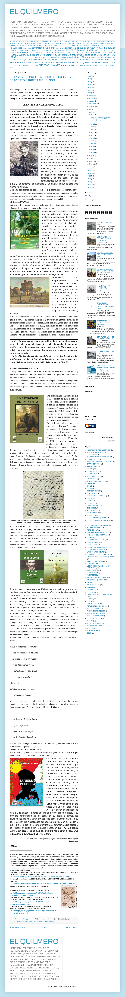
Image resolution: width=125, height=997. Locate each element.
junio (91, 112)
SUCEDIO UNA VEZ (49, 65)
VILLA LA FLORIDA (109, 65)
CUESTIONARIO (95, 46)
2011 (89, 181)
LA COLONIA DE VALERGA (96, 549)
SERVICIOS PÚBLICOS (31, 65)
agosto (91, 106)
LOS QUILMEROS (66, 57)
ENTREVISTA (60, 48)
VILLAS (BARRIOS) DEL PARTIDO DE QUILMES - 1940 (105, 254)
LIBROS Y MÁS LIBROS (95, 561)
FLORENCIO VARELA (48, 50)
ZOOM (11, 67)
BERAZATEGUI (51, 44)
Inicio (45, 927)
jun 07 (93, 146)
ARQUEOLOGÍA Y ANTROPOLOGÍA (84, 41)
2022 (89, 76)
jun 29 (93, 124)
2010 (89, 184)
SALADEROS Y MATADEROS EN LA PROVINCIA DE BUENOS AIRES (105, 305)
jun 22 (93, 130)
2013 (89, 176)
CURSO (104, 46)
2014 (89, 173)
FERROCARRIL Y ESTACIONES (29, 50)
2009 (89, 187)
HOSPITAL (13, 53)
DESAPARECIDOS (16, 48)
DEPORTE (111, 46)
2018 (89, 87)
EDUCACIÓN (37, 48)
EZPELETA (13, 50)
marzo (91, 161)
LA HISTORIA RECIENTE (29, 55)
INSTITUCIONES (52, 53)
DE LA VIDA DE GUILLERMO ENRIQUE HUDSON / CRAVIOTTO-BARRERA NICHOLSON (40, 79)
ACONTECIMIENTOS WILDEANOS (24, 41)
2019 (89, 84)
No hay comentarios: (46, 919)
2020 (89, 82)
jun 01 (93, 152)
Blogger (74, 986)
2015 (89, 170)
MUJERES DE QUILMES (21, 60)
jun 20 (93, 132)
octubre (91, 101)
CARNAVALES (102, 43)
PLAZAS (29, 63)
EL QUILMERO (34, 12)
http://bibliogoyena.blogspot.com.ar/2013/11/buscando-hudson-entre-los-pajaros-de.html (43, 883)
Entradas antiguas (72, 927)
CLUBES (40, 46)
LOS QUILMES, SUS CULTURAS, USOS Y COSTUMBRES (104, 238)
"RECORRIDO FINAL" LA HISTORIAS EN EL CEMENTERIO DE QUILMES (105, 288)
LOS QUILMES (78, 57)
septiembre (93, 104)
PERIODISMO (83, 60)
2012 (89, 179)
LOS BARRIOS (22, 57)
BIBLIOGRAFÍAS (70, 44)
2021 (89, 79)
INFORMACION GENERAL (31, 52)
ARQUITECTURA (101, 41)
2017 (89, 90)
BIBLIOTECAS (81, 44)
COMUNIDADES (63, 46)
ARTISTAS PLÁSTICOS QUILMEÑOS (99, 461)
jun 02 (93, 149)
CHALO (32, 46)
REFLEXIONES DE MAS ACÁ (63, 63)
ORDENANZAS (63, 60)
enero (91, 167)
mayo (91, 155)
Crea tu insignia (89, 200)
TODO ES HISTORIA (76, 65)
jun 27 (93, 127)
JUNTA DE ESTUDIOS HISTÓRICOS (86, 53)
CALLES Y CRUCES (92, 43)
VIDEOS (100, 65)
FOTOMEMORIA (60, 50)
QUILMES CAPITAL (44, 62)
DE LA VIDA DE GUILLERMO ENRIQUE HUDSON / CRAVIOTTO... (100, 118)
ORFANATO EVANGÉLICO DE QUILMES (105, 352)
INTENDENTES (65, 53)
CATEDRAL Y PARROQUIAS (96, 481)
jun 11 (93, 144)
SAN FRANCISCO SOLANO (96, 613)
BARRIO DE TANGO (37, 44)
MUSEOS (36, 60)
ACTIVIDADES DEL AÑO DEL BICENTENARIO (55, 41)
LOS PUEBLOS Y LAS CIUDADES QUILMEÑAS (43, 57)
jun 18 (93, 135)
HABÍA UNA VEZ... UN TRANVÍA (104, 50)
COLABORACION (51, 46)
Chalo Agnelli (89, 196)
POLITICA (35, 62)
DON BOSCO (27, 48)
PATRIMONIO (72, 60)
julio (90, 109)
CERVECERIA (24, 46)
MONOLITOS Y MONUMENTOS (104, 57)
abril (90, 158)
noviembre (92, 98)
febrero (91, 164)
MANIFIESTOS (89, 57)
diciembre (92, 95)
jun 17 (93, 138)
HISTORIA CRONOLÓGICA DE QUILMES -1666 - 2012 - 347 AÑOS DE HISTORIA (106, 271)
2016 (89, 93)
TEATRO (64, 65)
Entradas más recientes (17, 927)
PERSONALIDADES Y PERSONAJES (99, 594)
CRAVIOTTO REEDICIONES (79, 46)
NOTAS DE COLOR (49, 60)
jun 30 (93, 114)
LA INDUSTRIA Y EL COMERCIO (53, 55)
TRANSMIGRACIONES (90, 65)
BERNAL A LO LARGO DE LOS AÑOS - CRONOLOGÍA (106, 338)
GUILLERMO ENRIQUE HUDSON (80, 50)
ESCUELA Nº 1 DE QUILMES (75, 48)
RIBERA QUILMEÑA (83, 63)
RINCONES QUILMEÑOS (101, 63)
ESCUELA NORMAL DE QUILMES (101, 48)
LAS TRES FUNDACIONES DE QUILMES (85, 55)
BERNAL (60, 44)
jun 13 (93, 141)
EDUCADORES (49, 48)
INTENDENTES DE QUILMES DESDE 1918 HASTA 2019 (104, 322)
